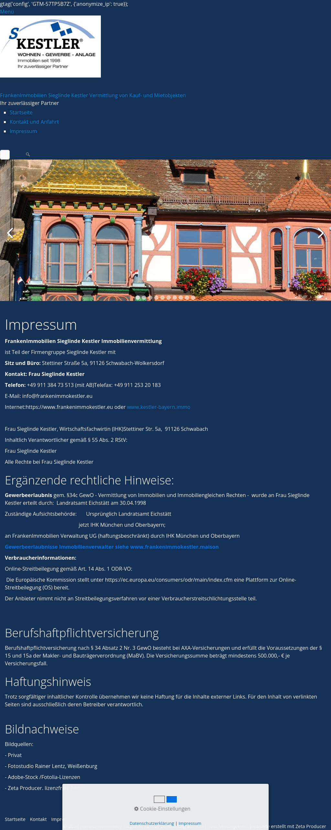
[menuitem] (170, 112)
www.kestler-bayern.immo (158, 406)
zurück (11, 237)
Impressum (23, 131)
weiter (320, 237)
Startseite (21, 112)
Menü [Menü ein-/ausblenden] (7, 11)
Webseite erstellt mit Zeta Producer (288, 826)
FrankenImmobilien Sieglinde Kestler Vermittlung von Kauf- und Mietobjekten (93, 95)
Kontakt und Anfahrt (34, 121)
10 (193, 298)
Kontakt (38, 819)
